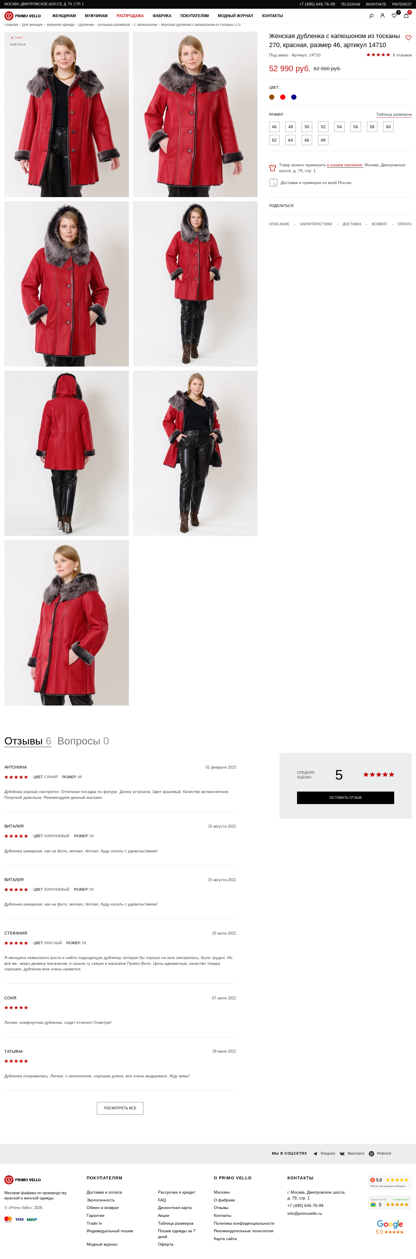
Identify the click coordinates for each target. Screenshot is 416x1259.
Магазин (222, 1192)
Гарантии (95, 1215)
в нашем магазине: (345, 164)
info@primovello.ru (304, 1213)
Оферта (165, 1244)
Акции (163, 1215)
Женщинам (64, 16)
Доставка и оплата (104, 1192)
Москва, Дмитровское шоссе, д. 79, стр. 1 (44, 4)
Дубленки (86, 25)
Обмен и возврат (103, 1207)
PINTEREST (402, 4)
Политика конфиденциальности (244, 1223)
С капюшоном (145, 25)
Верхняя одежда (60, 25)
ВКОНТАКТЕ (376, 4)
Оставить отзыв (346, 798)
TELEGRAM (350, 4)
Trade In (94, 1223)
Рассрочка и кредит (176, 1192)
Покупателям (194, 16)
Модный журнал (235, 16)
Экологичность (101, 1200)
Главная (11, 25)
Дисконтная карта (175, 1207)
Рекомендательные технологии (243, 1230)
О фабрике (224, 1200)
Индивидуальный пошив (110, 1230)
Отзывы (221, 1207)
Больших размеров (114, 25)
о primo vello (233, 1178)
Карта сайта (225, 1238)
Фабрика (162, 16)
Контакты (272, 16)
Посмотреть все (120, 1108)
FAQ (162, 1200)
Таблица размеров (175, 1223)
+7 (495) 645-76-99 (317, 4)
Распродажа (130, 16)
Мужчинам (96, 16)
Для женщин (32, 25)
